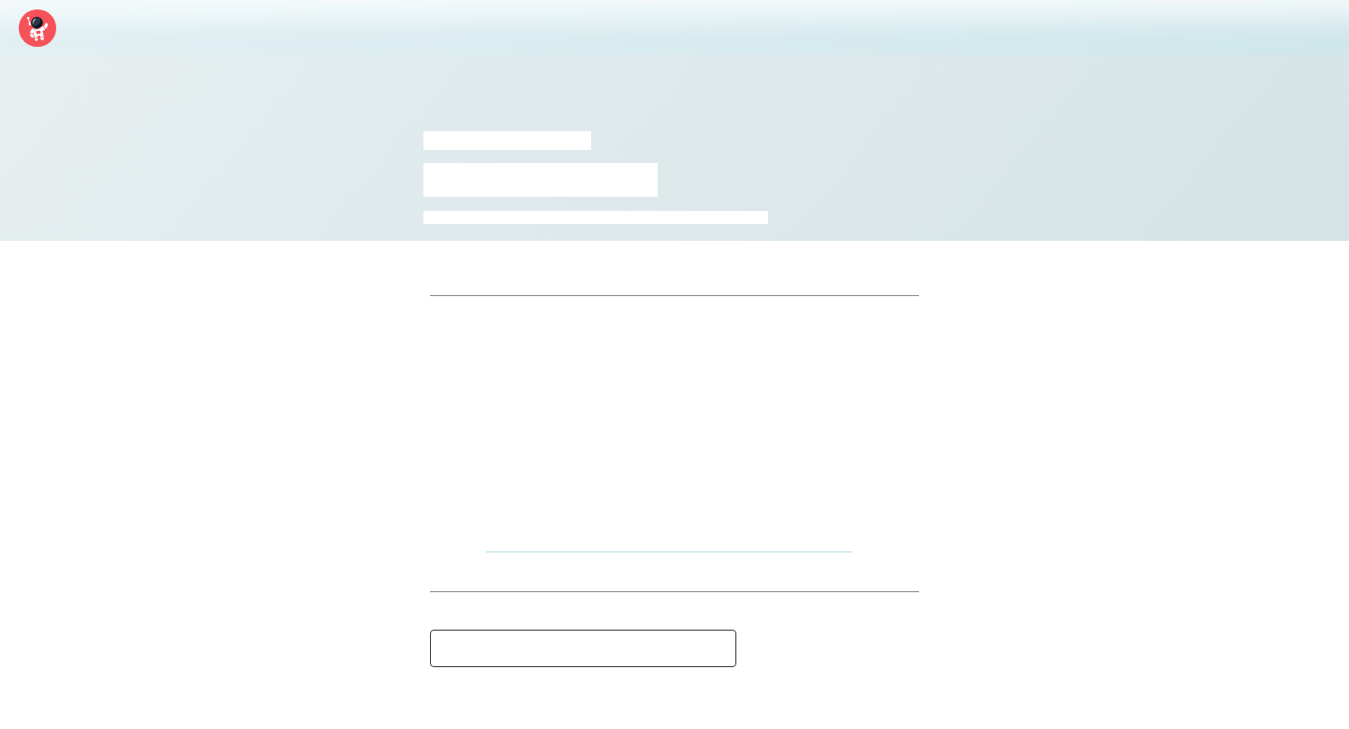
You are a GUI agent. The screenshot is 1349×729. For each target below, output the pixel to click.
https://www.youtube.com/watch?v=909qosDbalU (669, 541)
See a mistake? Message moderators (583, 648)
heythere (526, 217)
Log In (1251, 28)
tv (741, 217)
